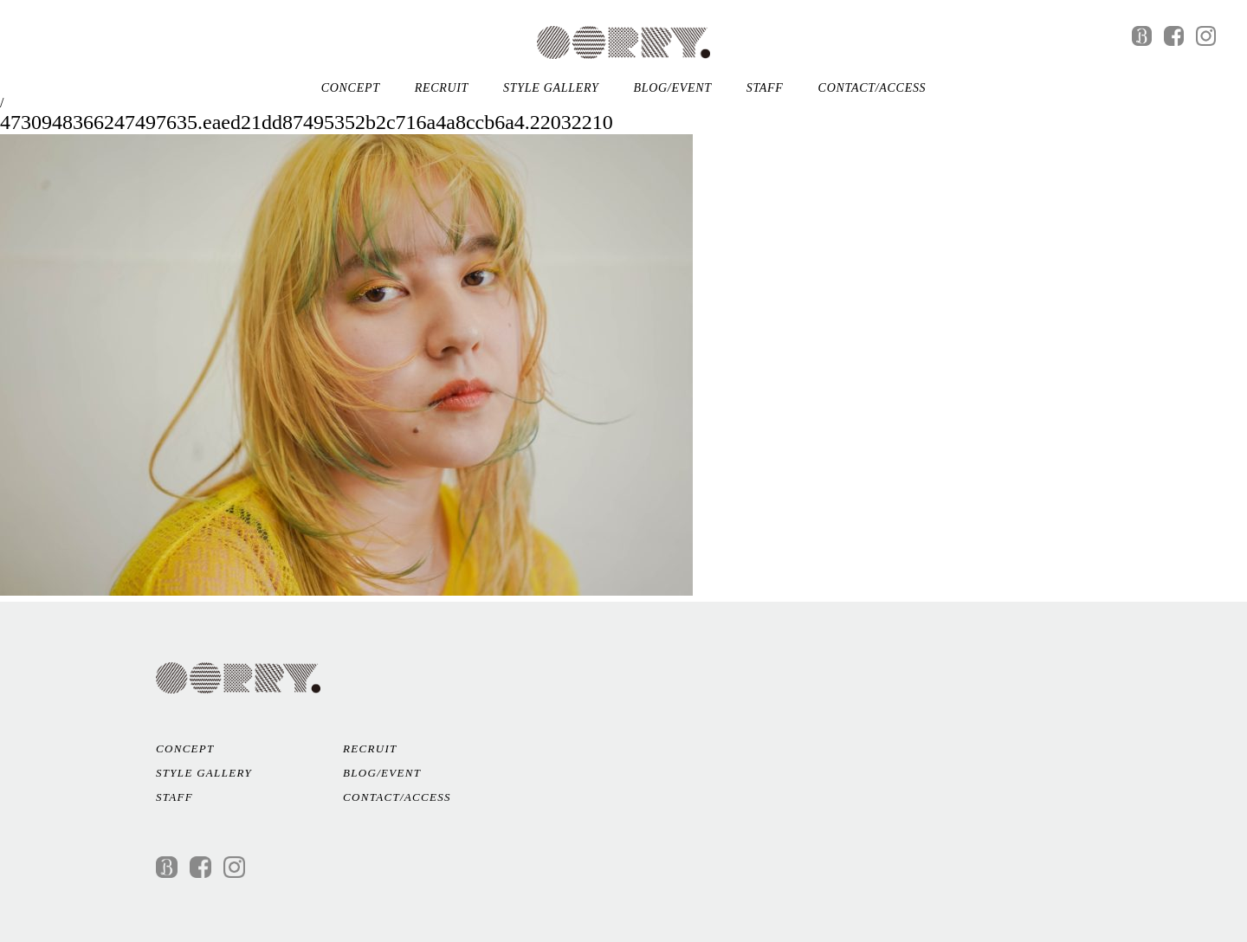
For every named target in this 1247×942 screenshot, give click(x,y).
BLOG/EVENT (672, 87)
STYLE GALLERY (550, 87)
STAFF (765, 87)
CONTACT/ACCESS (872, 87)
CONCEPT (350, 87)
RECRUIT (441, 87)
